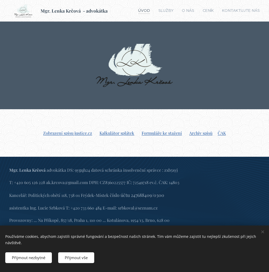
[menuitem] (157, 10)
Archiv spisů (200, 133)
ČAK (222, 133)
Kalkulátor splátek (116, 133)
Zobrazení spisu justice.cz (67, 133)
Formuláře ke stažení (162, 133)
